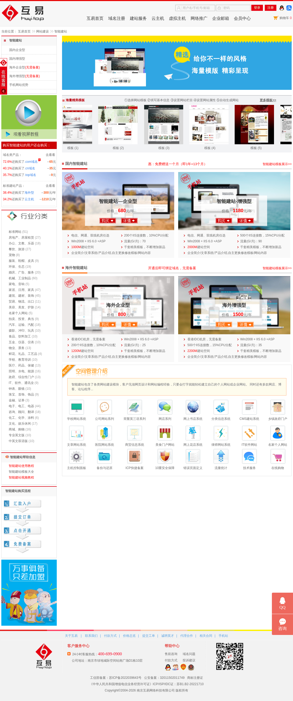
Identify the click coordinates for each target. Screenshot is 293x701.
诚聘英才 (167, 636)
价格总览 (129, 636)
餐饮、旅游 (17, 249)
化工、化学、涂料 (21, 418)
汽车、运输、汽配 (21, 325)
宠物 (12, 255)
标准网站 (15, 232)
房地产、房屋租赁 (21, 237)
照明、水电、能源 (21, 371)
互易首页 (95, 18)
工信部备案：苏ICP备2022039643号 (115, 678)
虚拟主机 (177, 18)
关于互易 (71, 636)
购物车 (286, 18)
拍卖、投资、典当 (21, 319)
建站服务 (138, 18)
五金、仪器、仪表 (21, 342)
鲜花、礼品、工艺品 (23, 354)
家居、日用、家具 (21, 290)
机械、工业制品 (20, 278)
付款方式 (110, 636)
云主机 (158, 18)
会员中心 (242, 18)
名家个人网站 (18, 313)
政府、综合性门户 (21, 377)
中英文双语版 (18, 441)
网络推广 (199, 18)
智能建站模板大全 (21, 471)
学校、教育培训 (20, 359)
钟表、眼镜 (17, 389)
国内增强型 (17, 59)
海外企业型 (17, 67)
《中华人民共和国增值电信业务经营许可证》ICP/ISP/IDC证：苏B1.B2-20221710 (146, 684)
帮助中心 (172, 646)
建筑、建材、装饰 (21, 296)
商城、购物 (17, 429)
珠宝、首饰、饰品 (21, 394)
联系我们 (91, 636)
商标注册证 (195, 678)
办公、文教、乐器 (21, 243)
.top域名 (30, 175)
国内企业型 (17, 50)
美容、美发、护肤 (21, 307)
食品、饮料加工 (20, 336)
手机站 (223, 636)
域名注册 (116, 18)
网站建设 (42, 31)
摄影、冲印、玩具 (21, 330)
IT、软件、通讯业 (21, 383)
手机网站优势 (18, 85)
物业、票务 (17, 348)
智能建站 (60, 31)
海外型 (29, 192)
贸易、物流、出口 (21, 301)
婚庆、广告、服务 (21, 272)
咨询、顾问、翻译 (21, 412)
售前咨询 (171, 654)
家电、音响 (17, 284)
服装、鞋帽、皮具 (21, 261)
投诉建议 (189, 660)
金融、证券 (17, 400)
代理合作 (186, 636)
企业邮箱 (220, 18)
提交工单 (148, 636)
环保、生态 (17, 266)
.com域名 (31, 162)
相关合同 (206, 636)
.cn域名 (30, 168)
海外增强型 (17, 76)
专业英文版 (17, 435)
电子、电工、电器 (21, 406)
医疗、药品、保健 (21, 365)
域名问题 (189, 654)
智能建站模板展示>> (277, 164)
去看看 (50, 155)
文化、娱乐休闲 (20, 423)
